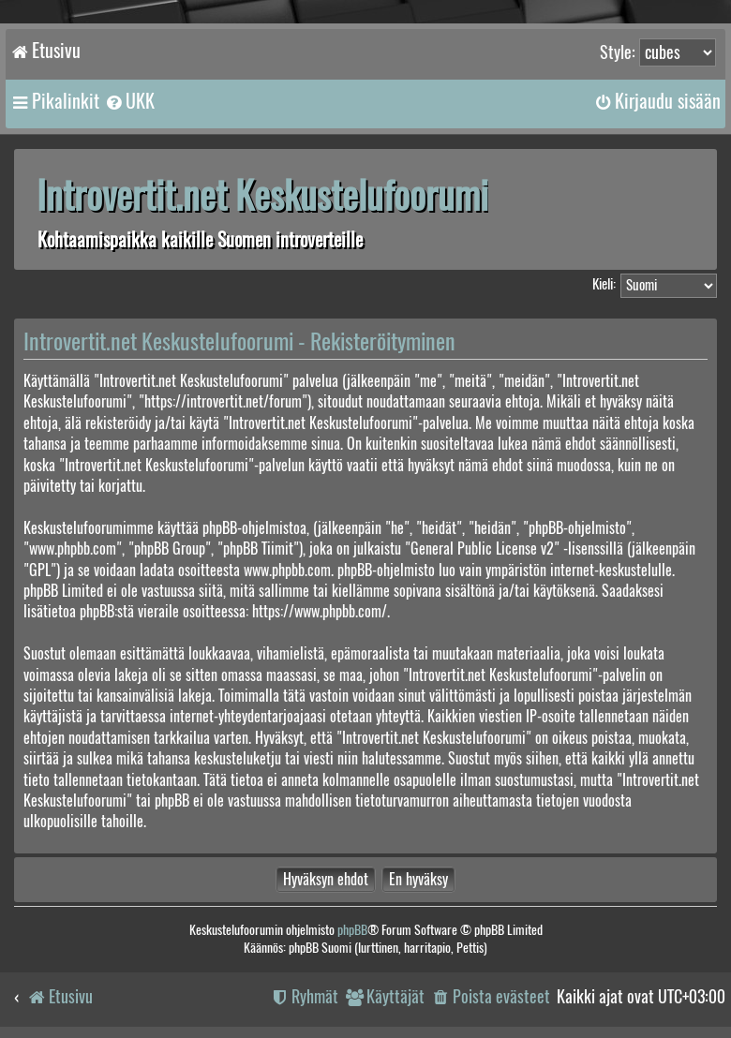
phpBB (352, 930)
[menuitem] (129, 101)
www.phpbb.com (287, 570)
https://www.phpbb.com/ (319, 611)
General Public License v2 (482, 548)
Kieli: (604, 283)
